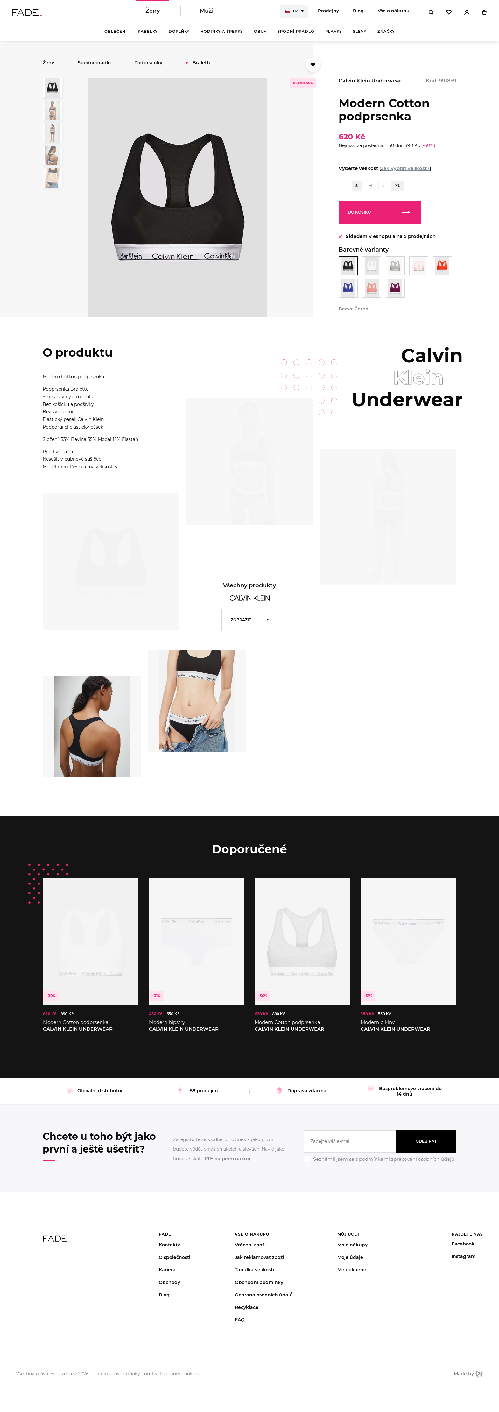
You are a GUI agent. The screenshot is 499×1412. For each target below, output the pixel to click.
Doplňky (179, 35)
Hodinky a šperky (221, 35)
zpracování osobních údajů (422, 1154)
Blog (358, 13)
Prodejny (328, 13)
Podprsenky (148, 63)
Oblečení (115, 35)
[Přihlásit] (467, 12)
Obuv (260, 35)
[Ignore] (380, 1158)
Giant (479, 1368)
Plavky (333, 35)
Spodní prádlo (296, 35)
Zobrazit (241, 614)
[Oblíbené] (449, 12)
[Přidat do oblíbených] (313, 64)
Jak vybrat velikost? (405, 168)
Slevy (360, 35)
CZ (292, 12)
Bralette (202, 63)
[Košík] (484, 12)
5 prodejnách (420, 236)
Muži (207, 12)
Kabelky (148, 35)
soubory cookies (180, 1368)
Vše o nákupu (394, 13)
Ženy (152, 12)
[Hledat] (431, 12)
